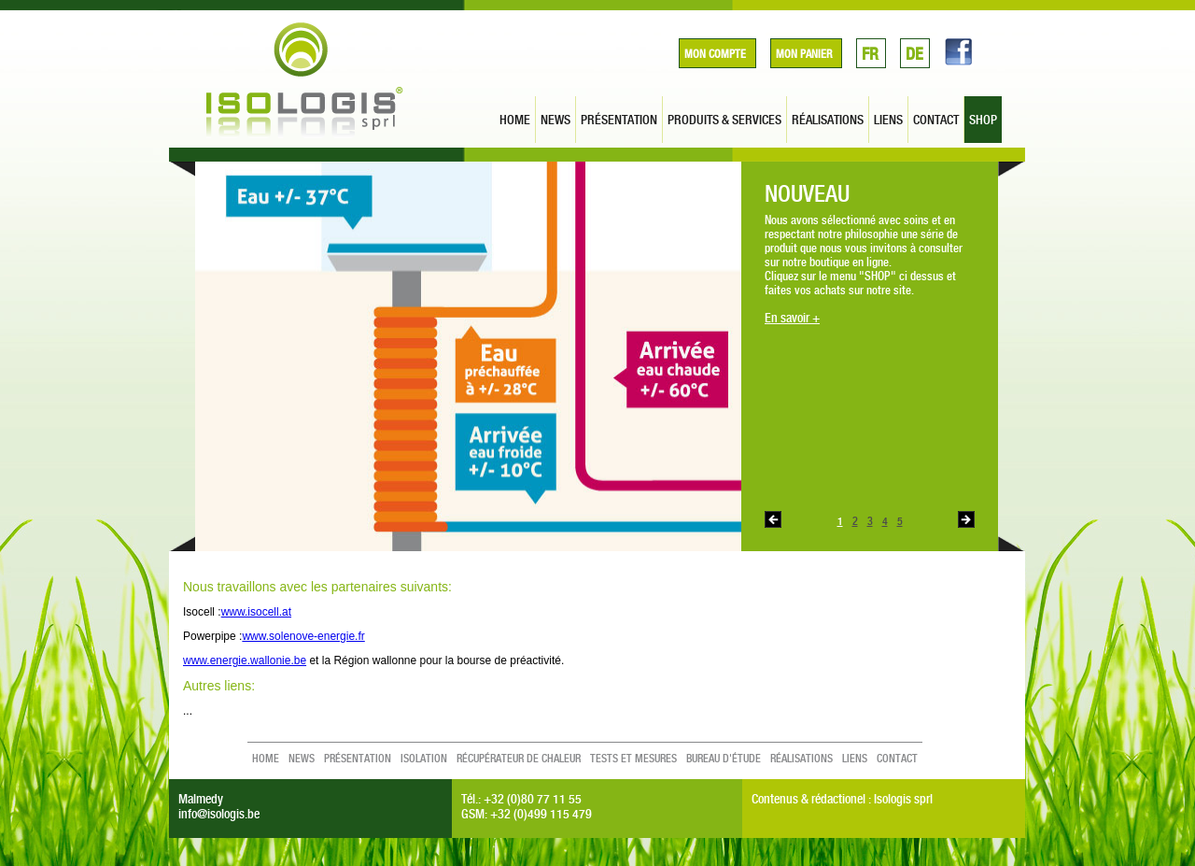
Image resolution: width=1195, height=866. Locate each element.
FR (870, 54)
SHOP (983, 119)
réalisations (828, 119)
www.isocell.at (256, 611)
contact (936, 119)
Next (966, 519)
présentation (619, 119)
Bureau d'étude (723, 758)
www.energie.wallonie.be (244, 660)
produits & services (724, 119)
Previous (773, 519)
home (514, 119)
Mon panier (804, 54)
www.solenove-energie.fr (303, 636)
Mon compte (715, 54)
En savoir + (792, 317)
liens (888, 119)
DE (914, 54)
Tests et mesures (633, 758)
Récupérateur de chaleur (519, 758)
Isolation (424, 758)
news (555, 119)
